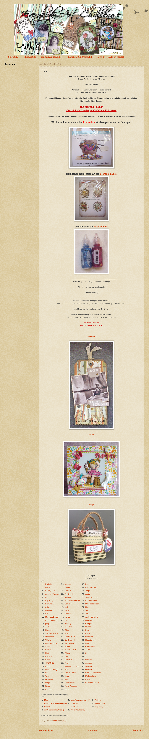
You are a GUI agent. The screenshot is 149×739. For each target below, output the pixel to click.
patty (47, 624)
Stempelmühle (108, 174)
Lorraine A (49, 604)
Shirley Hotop (70, 673)
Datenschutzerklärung (80, 56)
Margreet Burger (92, 604)
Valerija (68, 597)
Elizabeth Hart (91, 600)
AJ (66, 620)
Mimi (46, 700)
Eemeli (88, 633)
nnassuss (49, 679)
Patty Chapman (51, 620)
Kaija (87, 630)
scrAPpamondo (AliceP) (80, 700)
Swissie (68, 591)
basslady (89, 637)
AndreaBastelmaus (72, 600)
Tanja (87, 591)
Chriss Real (90, 647)
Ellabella (48, 584)
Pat (46, 673)
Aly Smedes (69, 594)
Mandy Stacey (51, 643)
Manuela (88, 660)
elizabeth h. (50, 637)
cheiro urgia (69, 643)
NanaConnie (90, 640)
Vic (86, 656)
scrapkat (88, 663)
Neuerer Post (46, 730)
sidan (67, 633)
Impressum (30, 56)
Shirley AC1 (50, 591)
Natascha (49, 630)
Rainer (88, 627)
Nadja (91, 505)
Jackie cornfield (91, 617)
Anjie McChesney (52, 594)
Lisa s (47, 686)
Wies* (47, 676)
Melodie (48, 610)
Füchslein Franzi (92, 683)
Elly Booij (49, 600)
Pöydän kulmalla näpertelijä (55, 703)
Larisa (47, 587)
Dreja (47, 683)
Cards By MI (70, 637)
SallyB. (67, 647)
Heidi (67, 670)
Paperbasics (101, 226)
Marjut (67, 587)
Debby (91, 434)
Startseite (13, 56)
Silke (47, 607)
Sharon (68, 614)
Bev (46, 597)
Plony (67, 663)
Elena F (48, 656)
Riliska (47, 707)
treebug (68, 584)
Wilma (67, 653)
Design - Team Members (111, 56)
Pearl (87, 679)
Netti (47, 653)
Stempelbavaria (51, 633)
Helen (67, 679)
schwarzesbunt (91, 597)
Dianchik (68, 627)
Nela (87, 607)
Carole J (68, 604)
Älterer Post (138, 730)
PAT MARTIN (90, 587)
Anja (47, 627)
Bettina (88, 584)
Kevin (67, 676)
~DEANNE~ (50, 663)
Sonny (48, 647)
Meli (66, 656)
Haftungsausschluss (52, 56)
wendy (67, 617)
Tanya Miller (69, 683)
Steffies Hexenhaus (93, 673)
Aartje (87, 594)
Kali (66, 607)
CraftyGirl (89, 620)
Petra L (68, 689)
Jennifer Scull (70, 650)
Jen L (87, 610)
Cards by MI (70, 640)
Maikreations (90, 676)
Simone (48, 614)
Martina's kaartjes (72, 666)
